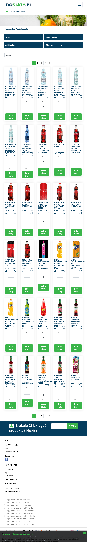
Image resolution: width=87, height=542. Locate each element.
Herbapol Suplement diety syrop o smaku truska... (76, 321)
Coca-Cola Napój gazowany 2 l (27, 205)
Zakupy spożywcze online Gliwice (17, 505)
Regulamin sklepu (12, 488)
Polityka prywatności (13, 491)
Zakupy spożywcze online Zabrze (17, 521)
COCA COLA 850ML (59, 145)
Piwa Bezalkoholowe (54, 45)
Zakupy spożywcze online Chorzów (18, 502)
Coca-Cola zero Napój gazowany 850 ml (27, 263)
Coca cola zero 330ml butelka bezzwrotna (76, 147)
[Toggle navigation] (80, 5)
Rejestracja (9, 473)
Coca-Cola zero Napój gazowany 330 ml (10, 263)
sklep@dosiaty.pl (11, 451)
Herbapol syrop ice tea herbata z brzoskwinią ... (27, 380)
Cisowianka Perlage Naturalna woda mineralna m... (27, 149)
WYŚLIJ (72, 426)
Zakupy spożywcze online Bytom (17, 500)
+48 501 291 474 (11, 445)
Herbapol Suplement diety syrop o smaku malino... (59, 321)
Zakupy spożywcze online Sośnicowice (20, 519)
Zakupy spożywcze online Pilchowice (19, 511)
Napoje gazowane (53, 37)
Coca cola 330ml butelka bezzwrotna (43, 147)
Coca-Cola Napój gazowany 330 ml (43, 205)
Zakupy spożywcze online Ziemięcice (19, 524)
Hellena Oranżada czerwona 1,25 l (42, 320)
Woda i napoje (22, 29)
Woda (7, 37)
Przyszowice (9, 29)
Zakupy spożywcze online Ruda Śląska (19, 516)
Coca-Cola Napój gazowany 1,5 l (10, 205)
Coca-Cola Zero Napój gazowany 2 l (76, 205)
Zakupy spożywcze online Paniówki (18, 508)
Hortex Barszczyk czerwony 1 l (76, 377)
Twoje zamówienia (12, 479)
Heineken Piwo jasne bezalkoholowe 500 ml (28, 320)
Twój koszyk (9, 476)
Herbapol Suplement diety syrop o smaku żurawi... (10, 379)
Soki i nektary (10, 45)
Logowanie (9, 469)
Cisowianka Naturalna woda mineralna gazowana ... (10, 91)
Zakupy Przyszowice (15, 12)
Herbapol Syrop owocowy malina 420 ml (59, 379)
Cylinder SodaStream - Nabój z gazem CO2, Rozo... (43, 264)
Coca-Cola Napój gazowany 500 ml (59, 205)
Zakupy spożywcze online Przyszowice (19, 513)
